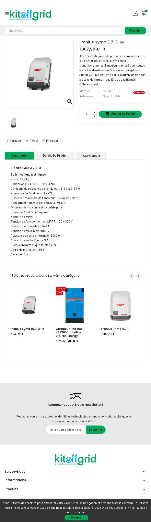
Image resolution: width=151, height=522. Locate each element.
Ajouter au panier (120, 114)
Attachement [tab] (91, 155)
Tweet (34, 140)
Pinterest (52, 140)
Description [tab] (19, 155)
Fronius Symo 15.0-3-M (27, 329)
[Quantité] (87, 114)
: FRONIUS (108, 91)
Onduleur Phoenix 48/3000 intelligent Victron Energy (70, 332)
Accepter (76, 517)
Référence (86, 96)
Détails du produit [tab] (55, 155)
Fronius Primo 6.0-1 (115, 329)
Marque (84, 91)
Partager (16, 140)
